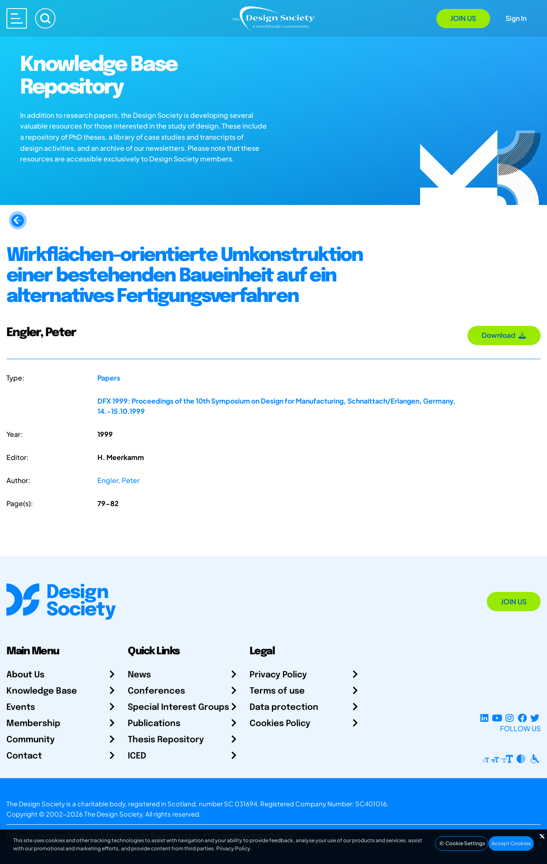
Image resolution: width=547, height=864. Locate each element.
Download (504, 335)
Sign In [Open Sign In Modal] (516, 18)
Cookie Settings (461, 843)
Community (30, 739)
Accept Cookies (511, 843)
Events (20, 707)
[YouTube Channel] (497, 718)
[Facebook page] (522, 718)
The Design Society (113, 814)
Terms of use (277, 691)
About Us (25, 675)
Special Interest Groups (178, 707)
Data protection (284, 707)
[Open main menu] (16, 18)
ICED (137, 756)
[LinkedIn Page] (484, 718)
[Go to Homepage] (273, 17)
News (139, 675)
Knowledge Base (41, 691)
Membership (33, 723)
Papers (108, 377)
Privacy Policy (278, 675)
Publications (154, 723)
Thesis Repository (166, 739)
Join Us (463, 18)
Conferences (156, 691)
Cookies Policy (280, 723)
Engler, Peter (118, 480)
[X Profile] (535, 718)
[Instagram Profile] (509, 718)
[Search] (45, 18)
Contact (24, 756)
